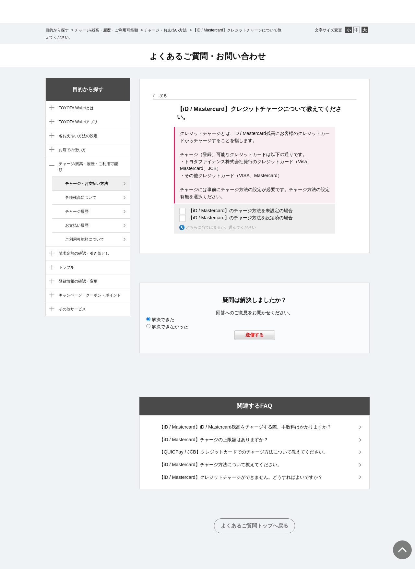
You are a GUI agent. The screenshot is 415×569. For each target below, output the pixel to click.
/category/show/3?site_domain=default (50, 108)
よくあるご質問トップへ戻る (254, 525)
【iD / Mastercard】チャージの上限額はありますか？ (213, 439)
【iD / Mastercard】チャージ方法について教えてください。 (220, 464)
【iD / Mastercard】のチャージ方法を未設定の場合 (240, 210)
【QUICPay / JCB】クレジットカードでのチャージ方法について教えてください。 (243, 451)
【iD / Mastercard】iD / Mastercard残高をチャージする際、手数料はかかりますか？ (245, 427)
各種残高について (80, 197)
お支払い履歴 (77, 225)
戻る (163, 95)
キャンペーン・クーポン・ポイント (90, 295)
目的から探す (57, 30)
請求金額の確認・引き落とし (84, 253)
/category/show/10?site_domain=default (50, 281)
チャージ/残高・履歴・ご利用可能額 (106, 30)
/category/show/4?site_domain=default (50, 122)
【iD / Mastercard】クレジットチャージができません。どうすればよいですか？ (241, 477)
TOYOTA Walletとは (76, 108)
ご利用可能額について (84, 239)
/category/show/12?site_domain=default (50, 309)
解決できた (163, 319)
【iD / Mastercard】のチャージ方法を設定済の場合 (240, 217)
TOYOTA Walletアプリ (78, 122)
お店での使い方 (72, 150)
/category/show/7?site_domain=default (50, 166)
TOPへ (399, 543)
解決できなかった (170, 326)
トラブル (66, 267)
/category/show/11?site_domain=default (50, 295)
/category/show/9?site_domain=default (50, 268)
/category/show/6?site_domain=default (50, 150)
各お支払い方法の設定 (78, 136)
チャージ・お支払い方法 (165, 30)
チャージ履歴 (77, 211)
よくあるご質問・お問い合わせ (207, 56)
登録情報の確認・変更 (78, 281)
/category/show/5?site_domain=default (50, 136)
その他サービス (72, 309)
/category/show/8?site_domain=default (50, 254)
